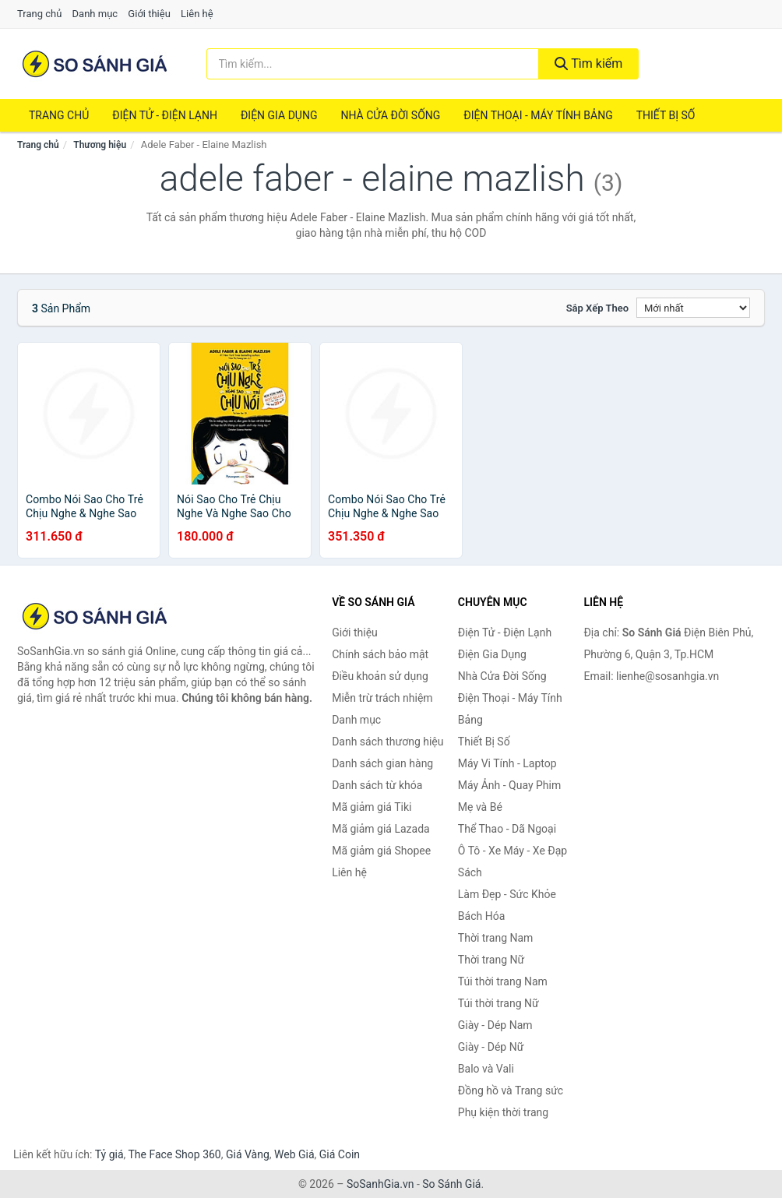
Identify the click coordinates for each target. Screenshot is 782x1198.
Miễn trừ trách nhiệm (382, 698)
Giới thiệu (149, 13)
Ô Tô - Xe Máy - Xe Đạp (512, 850)
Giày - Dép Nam (495, 1025)
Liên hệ (197, 13)
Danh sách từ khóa (377, 785)
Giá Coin (339, 1154)
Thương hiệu (99, 144)
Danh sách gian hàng (382, 763)
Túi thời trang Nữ (498, 1003)
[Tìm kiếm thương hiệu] (372, 63)
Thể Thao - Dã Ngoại (507, 829)
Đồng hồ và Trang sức (510, 1090)
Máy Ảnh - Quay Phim (509, 785)
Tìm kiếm (589, 63)
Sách (470, 872)
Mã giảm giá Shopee (381, 850)
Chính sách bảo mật (380, 654)
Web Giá (294, 1154)
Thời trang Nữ (491, 959)
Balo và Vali (486, 1068)
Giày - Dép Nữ (491, 1047)
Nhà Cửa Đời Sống (390, 115)
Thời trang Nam (496, 938)
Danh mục (95, 13)
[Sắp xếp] (693, 308)
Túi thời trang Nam (503, 981)
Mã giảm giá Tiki (371, 807)
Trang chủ (39, 13)
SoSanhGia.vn (380, 1184)
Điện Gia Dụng (279, 115)
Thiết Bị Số (666, 115)
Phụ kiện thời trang (503, 1112)
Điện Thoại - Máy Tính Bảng (537, 115)
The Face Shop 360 (174, 1154)
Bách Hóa (481, 916)
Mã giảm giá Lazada (381, 829)
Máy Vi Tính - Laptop (507, 763)
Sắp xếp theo (597, 308)
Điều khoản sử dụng (380, 676)
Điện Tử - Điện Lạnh (164, 115)
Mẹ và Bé (480, 807)
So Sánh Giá (451, 1184)
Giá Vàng (247, 1154)
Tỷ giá (109, 1154)
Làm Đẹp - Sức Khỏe (507, 894)
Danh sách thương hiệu (387, 741)
